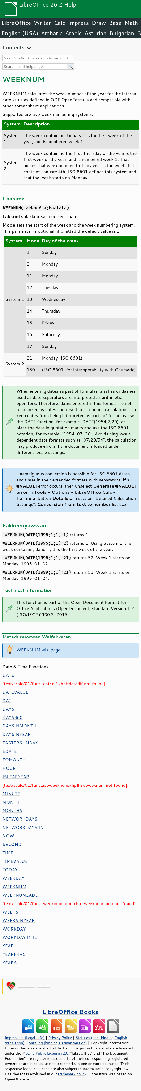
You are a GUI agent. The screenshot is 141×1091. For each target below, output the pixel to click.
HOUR (9, 768)
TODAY (9, 870)
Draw (99, 23)
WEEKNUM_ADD (20, 895)
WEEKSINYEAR (18, 920)
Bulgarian (121, 33)
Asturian (96, 33)
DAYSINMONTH (19, 726)
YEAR (8, 946)
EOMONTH (14, 760)
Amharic (51, 33)
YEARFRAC (14, 954)
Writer (42, 23)
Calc (59, 23)
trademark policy (72, 1073)
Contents (13, 47)
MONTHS (12, 810)
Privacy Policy (60, 1037)
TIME (7, 853)
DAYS (8, 709)
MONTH (10, 802)
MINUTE (11, 793)
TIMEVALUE (15, 861)
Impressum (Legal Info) (25, 1037)
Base (115, 23)
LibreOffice (16, 23)
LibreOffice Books (71, 1012)
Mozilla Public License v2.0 (45, 1053)
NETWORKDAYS (19, 819)
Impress (78, 23)
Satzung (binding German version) (58, 1042)
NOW (8, 836)
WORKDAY (14, 929)
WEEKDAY (13, 878)
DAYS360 (12, 717)
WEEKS (10, 912)
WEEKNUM (14, 887)
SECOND (11, 844)
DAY (6, 700)
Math (131, 23)
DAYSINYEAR (16, 734)
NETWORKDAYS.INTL (25, 827)
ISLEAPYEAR (15, 777)
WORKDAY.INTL (19, 937)
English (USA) (19, 33)
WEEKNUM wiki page (38, 650)
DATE (8, 675)
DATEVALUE (15, 692)
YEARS (9, 963)
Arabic (73, 33)
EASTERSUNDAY (20, 743)
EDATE (9, 751)
